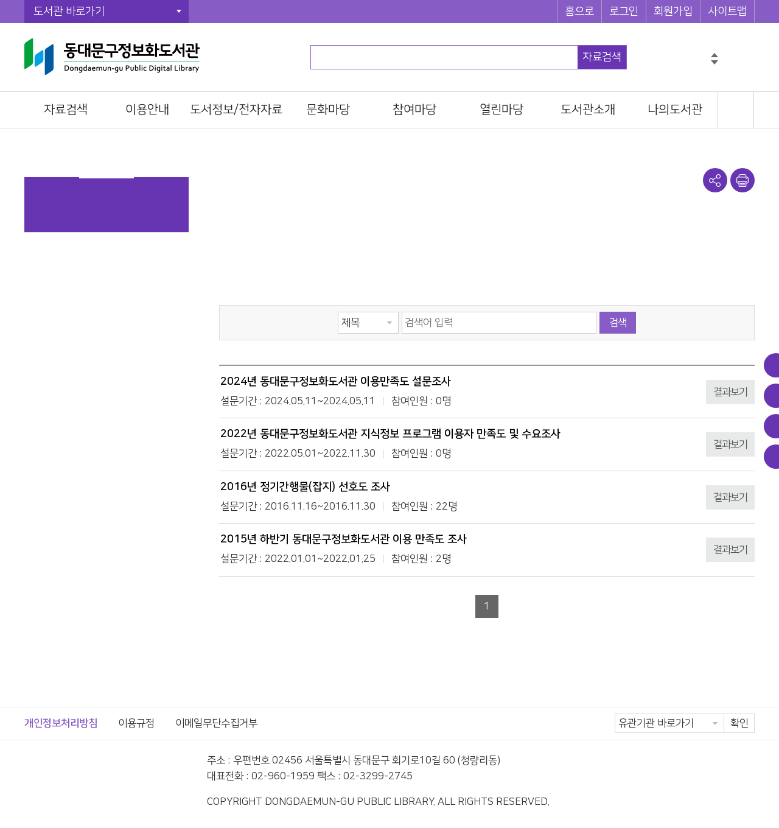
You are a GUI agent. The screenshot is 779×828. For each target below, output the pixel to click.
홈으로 (579, 11)
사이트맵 (727, 11)
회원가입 (673, 11)
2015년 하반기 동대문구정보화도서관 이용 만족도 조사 (343, 539)
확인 (739, 723)
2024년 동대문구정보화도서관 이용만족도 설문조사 (335, 382)
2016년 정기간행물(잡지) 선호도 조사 (305, 487)
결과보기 (730, 392)
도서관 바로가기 (69, 11)
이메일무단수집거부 (216, 723)
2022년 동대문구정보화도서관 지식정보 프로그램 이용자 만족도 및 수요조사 (390, 434)
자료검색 (601, 57)
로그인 (623, 11)
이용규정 (136, 723)
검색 (617, 322)
